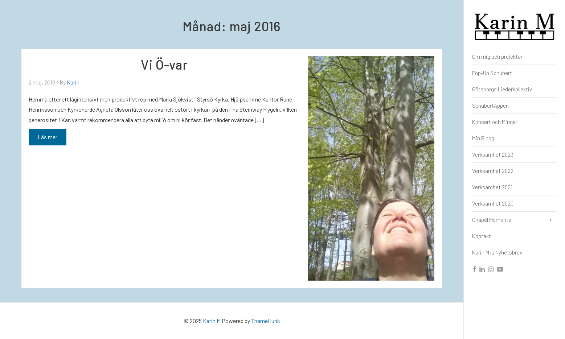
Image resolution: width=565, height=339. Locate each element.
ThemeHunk (265, 320)
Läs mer (47, 138)
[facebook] (474, 269)
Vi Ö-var (164, 64)
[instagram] (491, 269)
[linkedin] (482, 269)
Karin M (212, 320)
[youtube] (500, 269)
